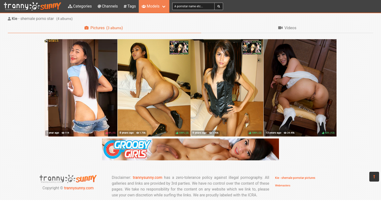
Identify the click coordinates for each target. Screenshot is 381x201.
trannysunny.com (79, 188)
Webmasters (282, 185)
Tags (130, 6)
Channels (108, 6)
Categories (80, 6)
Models (150, 6)
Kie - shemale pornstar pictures (295, 178)
